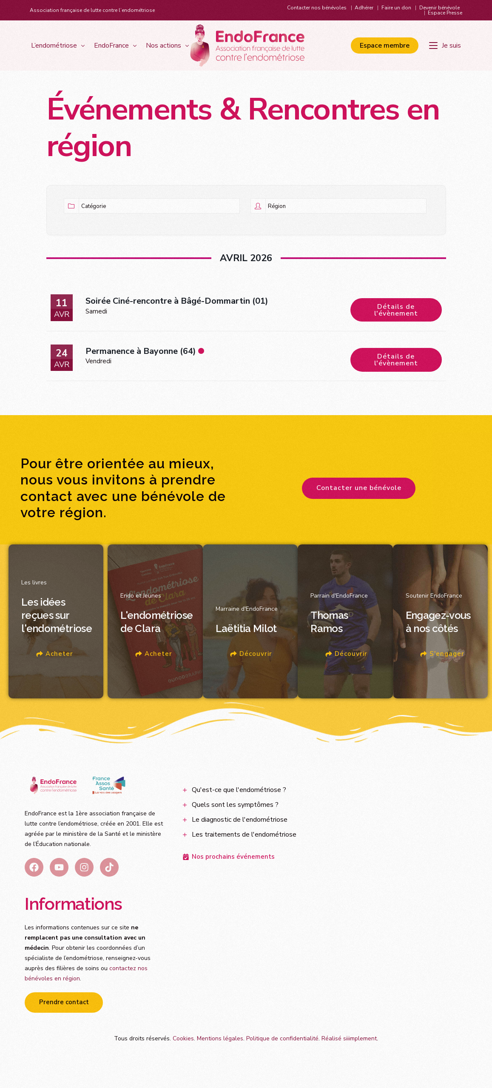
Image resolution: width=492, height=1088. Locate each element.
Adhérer (364, 7)
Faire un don (396, 7)
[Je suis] (446, 46)
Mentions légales (220, 1049)
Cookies (183, 1049)
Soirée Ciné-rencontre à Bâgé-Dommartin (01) (176, 304)
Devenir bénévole (439, 7)
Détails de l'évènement (396, 309)
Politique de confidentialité (282, 1049)
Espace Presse (445, 12)
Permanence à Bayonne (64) (140, 358)
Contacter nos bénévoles (317, 7)
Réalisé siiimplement (349, 1049)
